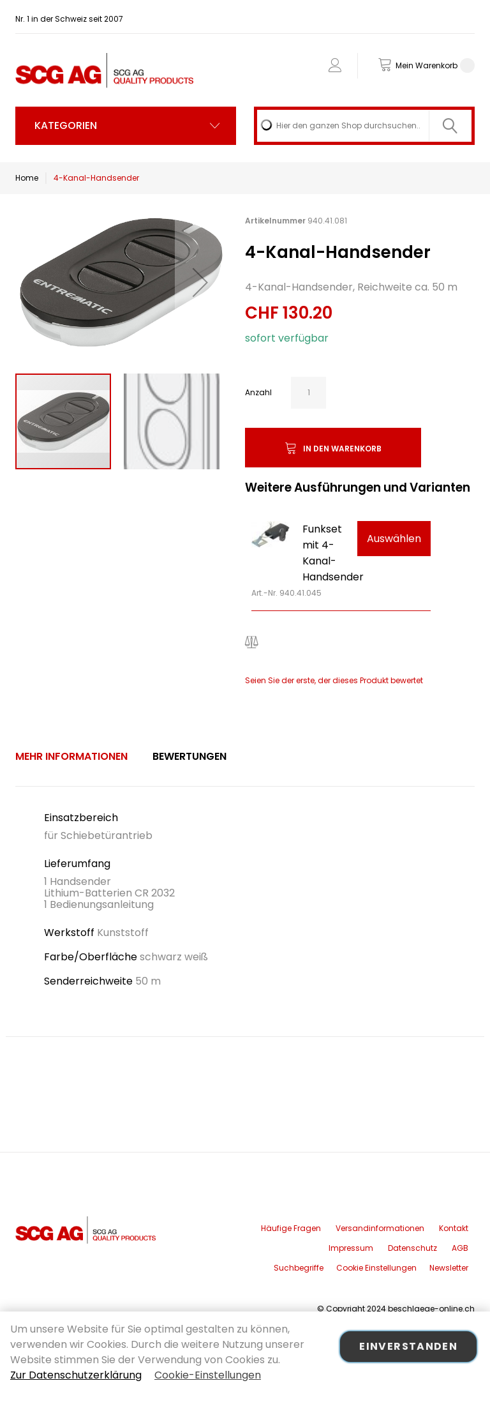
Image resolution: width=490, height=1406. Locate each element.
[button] (200, 282)
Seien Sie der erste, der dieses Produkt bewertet (334, 680)
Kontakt (453, 1228)
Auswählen (394, 538)
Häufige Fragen (291, 1228)
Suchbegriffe (298, 1267)
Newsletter (448, 1267)
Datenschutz (412, 1248)
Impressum (351, 1248)
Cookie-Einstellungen (207, 1375)
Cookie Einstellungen (376, 1267)
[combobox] (364, 126)
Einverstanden (408, 1346)
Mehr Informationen (71, 756)
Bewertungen (189, 756)
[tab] (71, 756)
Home (26, 177)
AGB (460, 1248)
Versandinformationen (380, 1228)
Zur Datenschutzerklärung (76, 1375)
